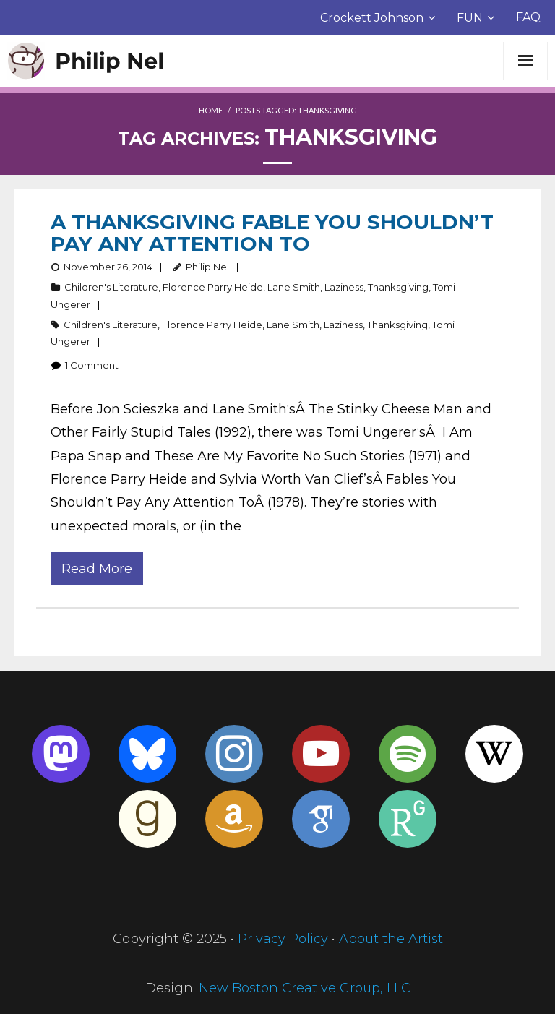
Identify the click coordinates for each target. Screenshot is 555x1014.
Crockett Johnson (371, 18)
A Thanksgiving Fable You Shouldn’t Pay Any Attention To (272, 233)
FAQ (528, 17)
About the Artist (391, 939)
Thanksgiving (398, 287)
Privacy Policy (283, 939)
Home (211, 110)
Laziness (343, 287)
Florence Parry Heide (213, 287)
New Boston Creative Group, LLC (304, 988)
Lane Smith (293, 287)
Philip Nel (207, 266)
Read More (96, 569)
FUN (470, 18)
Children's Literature (111, 287)
